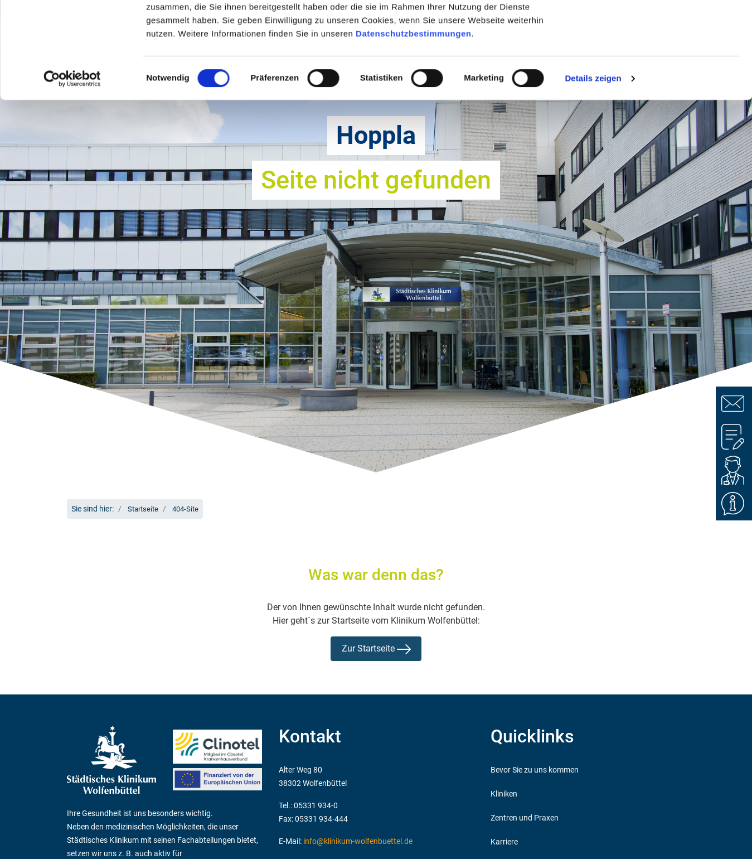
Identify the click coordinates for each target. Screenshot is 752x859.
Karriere (504, 842)
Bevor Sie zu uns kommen (535, 770)
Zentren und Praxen (525, 818)
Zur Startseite (376, 648)
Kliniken (504, 794)
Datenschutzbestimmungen (413, 121)
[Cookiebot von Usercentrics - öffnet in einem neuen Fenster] (72, 166)
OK (659, 29)
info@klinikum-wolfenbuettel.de (358, 841)
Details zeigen (593, 166)
